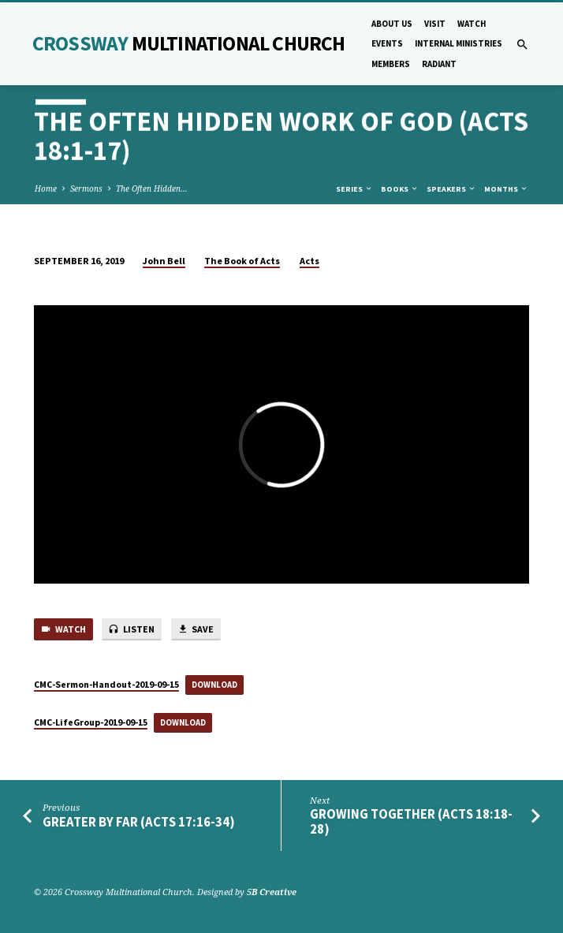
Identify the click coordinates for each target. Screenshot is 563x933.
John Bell (164, 261)
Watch (471, 23)
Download (214, 684)
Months (506, 189)
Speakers (451, 189)
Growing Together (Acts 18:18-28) (411, 822)
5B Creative (271, 892)
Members (390, 63)
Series (354, 189)
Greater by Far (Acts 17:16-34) (139, 822)
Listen (131, 629)
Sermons (86, 188)
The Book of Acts (242, 261)
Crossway (188, 43)
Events (387, 43)
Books (400, 189)
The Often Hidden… (152, 188)
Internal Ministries (458, 43)
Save (195, 629)
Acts (309, 261)
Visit (435, 23)
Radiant (439, 63)
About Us (391, 23)
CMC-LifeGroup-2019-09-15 (90, 722)
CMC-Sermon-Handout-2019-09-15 (106, 684)
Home (46, 188)
